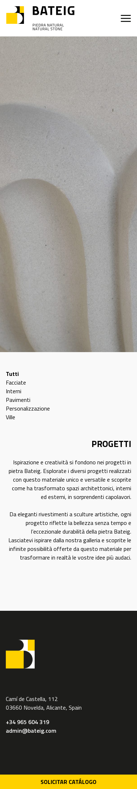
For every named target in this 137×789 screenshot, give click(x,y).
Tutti (12, 373)
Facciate (16, 382)
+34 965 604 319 (27, 722)
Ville (10, 417)
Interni (13, 391)
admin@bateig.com (31, 730)
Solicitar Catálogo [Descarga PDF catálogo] (68, 781)
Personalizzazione (28, 408)
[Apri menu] (125, 18)
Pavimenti (18, 399)
